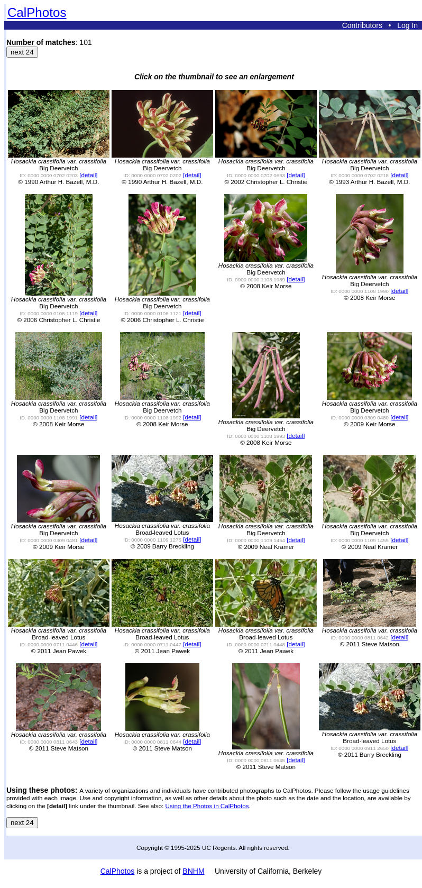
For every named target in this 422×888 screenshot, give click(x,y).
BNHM (193, 871)
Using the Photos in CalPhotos (207, 805)
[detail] (88, 174)
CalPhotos (37, 12)
